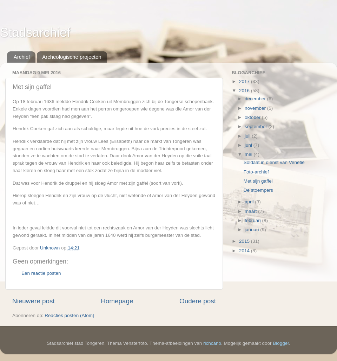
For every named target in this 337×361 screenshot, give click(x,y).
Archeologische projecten (71, 57)
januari (252, 229)
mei (249, 154)
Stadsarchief (35, 32)
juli (248, 136)
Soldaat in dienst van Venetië (274, 162)
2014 (245, 250)
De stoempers (258, 190)
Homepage (117, 301)
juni (249, 145)
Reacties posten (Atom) (69, 315)
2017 (245, 81)
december (256, 98)
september (257, 126)
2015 (245, 241)
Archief (22, 57)
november (256, 108)
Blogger (281, 343)
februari (253, 220)
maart (251, 211)
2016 (245, 90)
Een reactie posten (41, 273)
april (250, 201)
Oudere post (197, 301)
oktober (253, 117)
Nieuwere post (33, 301)
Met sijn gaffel (258, 181)
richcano (212, 343)
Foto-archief (256, 172)
